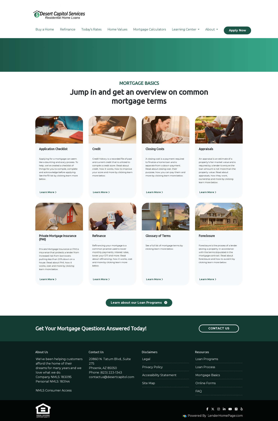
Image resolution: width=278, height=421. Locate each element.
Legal (146, 359)
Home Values (117, 29)
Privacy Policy (152, 367)
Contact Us (218, 328)
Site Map (148, 383)
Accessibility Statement (159, 375)
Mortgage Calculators (149, 29)
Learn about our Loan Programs (139, 302)
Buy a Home (44, 29)
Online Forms (205, 383)
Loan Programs (206, 359)
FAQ (198, 391)
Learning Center (184, 29)
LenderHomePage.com (225, 415)
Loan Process (205, 367)
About (210, 29)
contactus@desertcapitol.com (111, 377)
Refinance (67, 29)
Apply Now (237, 30)
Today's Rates (91, 29)
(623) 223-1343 (111, 372)
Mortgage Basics (207, 375)
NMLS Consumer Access (54, 390)
